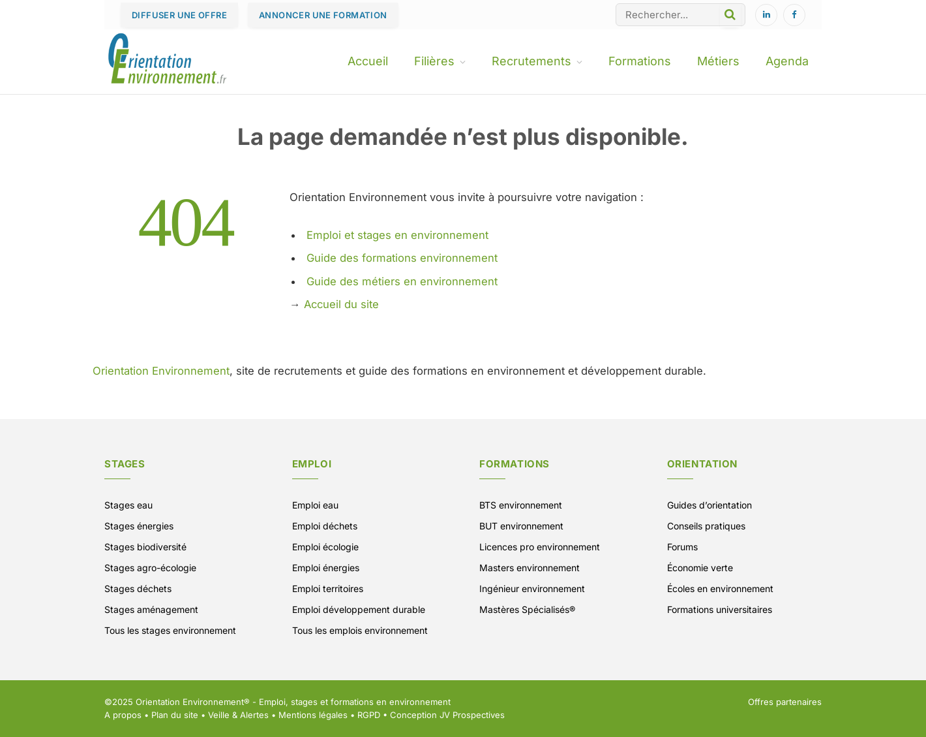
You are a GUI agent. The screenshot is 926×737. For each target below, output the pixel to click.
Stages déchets (138, 588)
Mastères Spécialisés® (527, 609)
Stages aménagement (151, 609)
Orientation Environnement (161, 370)
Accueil (368, 61)
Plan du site (174, 715)
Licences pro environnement (539, 546)
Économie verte (700, 567)
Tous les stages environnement (170, 630)
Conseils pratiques (706, 525)
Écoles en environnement (720, 588)
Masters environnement (529, 567)
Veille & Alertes (238, 715)
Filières (434, 61)
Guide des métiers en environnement (402, 281)
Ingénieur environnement (532, 588)
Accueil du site (341, 304)
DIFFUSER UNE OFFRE (179, 15)
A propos (123, 715)
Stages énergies (138, 525)
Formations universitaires (719, 609)
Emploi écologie (325, 546)
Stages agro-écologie (150, 567)
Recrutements (531, 61)
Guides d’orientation (709, 504)
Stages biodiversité (145, 546)
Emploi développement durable (358, 609)
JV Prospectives (472, 715)
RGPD (368, 715)
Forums (682, 546)
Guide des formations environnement (402, 257)
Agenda (787, 61)
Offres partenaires (785, 702)
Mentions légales (313, 715)
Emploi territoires (327, 588)
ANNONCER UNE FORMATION (323, 15)
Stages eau (128, 504)
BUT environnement (521, 525)
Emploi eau (315, 504)
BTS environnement (520, 504)
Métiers (718, 61)
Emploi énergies (325, 567)
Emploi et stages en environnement (397, 235)
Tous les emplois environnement (360, 630)
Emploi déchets (324, 525)
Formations (639, 61)
